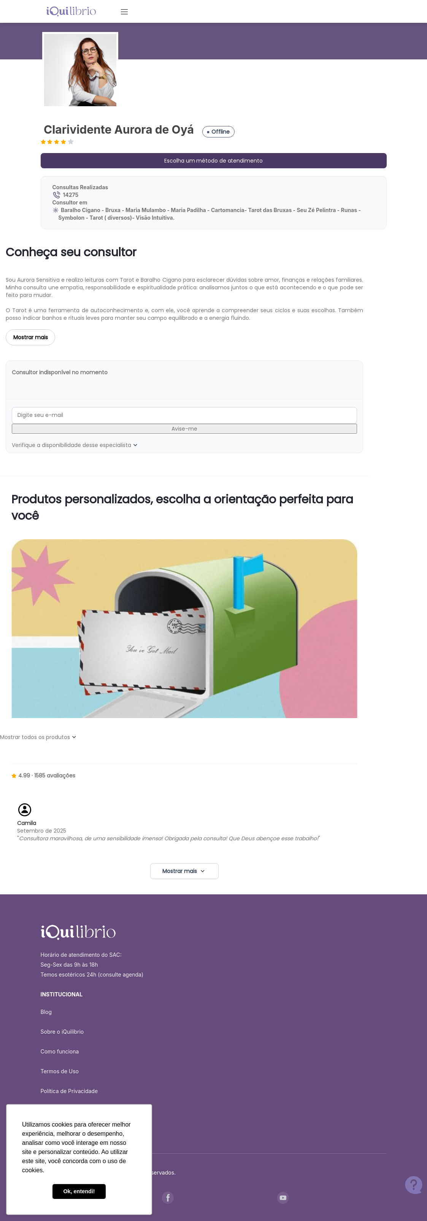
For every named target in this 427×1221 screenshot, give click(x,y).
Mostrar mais (30, 337)
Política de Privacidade (69, 1091)
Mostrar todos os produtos (39, 737)
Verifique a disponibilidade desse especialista (75, 445)
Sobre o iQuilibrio (62, 1031)
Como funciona (60, 1051)
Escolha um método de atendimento (213, 160)
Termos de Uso (60, 1071)
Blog (46, 1012)
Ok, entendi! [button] (79, 1191)
